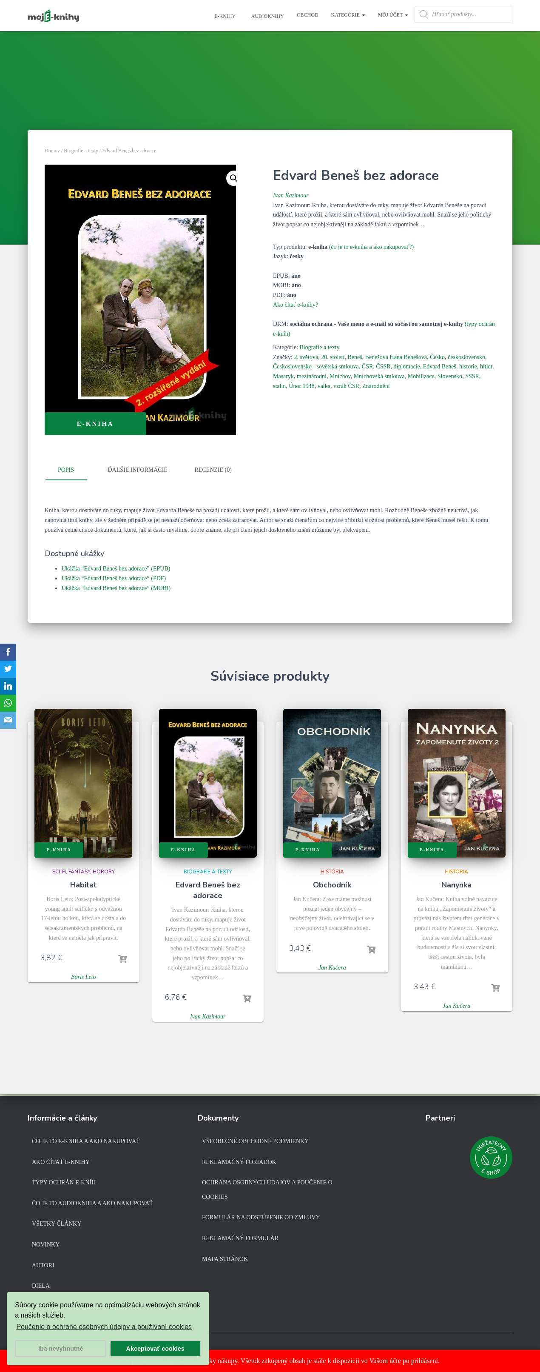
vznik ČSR (346, 386)
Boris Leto (83, 977)
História (332, 871)
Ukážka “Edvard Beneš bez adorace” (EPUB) (116, 568)
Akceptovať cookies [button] (155, 1348)
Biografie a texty (81, 151)
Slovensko (450, 376)
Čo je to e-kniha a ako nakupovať (86, 1141)
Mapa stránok (225, 1259)
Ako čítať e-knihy (61, 1162)
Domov (52, 151)
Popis (66, 470)
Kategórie (348, 15)
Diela (41, 1286)
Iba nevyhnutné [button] (60, 1348)
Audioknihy (267, 16)
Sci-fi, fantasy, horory (83, 871)
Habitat (83, 885)
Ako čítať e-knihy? (295, 305)
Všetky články (57, 1224)
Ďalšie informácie (138, 470)
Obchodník (332, 885)
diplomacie (407, 366)
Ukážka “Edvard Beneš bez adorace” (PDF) (114, 578)
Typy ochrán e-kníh (64, 1182)
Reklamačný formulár (240, 1238)
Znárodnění (376, 386)
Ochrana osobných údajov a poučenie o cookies (267, 1189)
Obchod (307, 15)
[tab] (72, 470)
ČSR (367, 366)
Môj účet (393, 15)
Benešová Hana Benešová (396, 357)
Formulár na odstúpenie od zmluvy (261, 1217)
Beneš (354, 357)
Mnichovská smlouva (379, 376)
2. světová (306, 357)
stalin (279, 386)
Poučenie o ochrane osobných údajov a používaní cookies (104, 1326)
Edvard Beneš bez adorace (208, 890)
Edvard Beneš (439, 366)
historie (468, 366)
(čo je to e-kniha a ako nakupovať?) (371, 247)
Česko (437, 357)
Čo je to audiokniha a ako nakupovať (92, 1203)
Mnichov (340, 376)
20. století (332, 357)
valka (324, 386)
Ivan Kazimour (291, 195)
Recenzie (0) (212, 470)
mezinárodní (312, 376)
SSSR (472, 376)
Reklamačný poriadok (239, 1162)
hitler (486, 366)
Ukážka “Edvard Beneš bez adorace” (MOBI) (116, 588)
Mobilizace (421, 376)
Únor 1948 (301, 386)
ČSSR (383, 366)
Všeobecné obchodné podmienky (255, 1141)
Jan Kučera (332, 967)
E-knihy (224, 16)
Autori (43, 1265)
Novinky (46, 1244)
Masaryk (283, 376)
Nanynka (456, 885)
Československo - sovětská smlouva (316, 366)
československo (466, 357)
